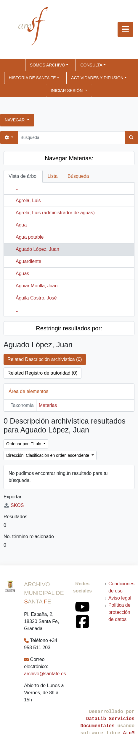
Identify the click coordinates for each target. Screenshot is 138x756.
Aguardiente (28, 261)
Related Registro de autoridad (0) (42, 372)
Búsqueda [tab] (78, 176)
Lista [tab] (53, 176)
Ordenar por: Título (24, 443)
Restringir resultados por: (69, 328)
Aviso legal (119, 597)
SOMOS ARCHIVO (47, 65)
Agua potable (30, 237)
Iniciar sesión (67, 90)
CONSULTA (91, 65)
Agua (21, 224)
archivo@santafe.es (45, 673)
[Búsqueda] (71, 137)
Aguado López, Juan (37, 249)
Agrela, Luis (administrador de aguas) (55, 212)
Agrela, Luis (28, 200)
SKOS (14, 505)
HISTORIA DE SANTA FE (32, 77)
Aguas (22, 273)
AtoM (128, 733)
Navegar (15, 120)
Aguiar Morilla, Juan (36, 285)
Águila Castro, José (36, 297)
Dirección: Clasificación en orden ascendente (48, 455)
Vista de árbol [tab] (23, 176)
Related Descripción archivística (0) (44, 359)
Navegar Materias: (69, 158)
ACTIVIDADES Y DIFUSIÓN (97, 77)
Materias (48, 405)
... (18, 188)
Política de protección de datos (119, 612)
